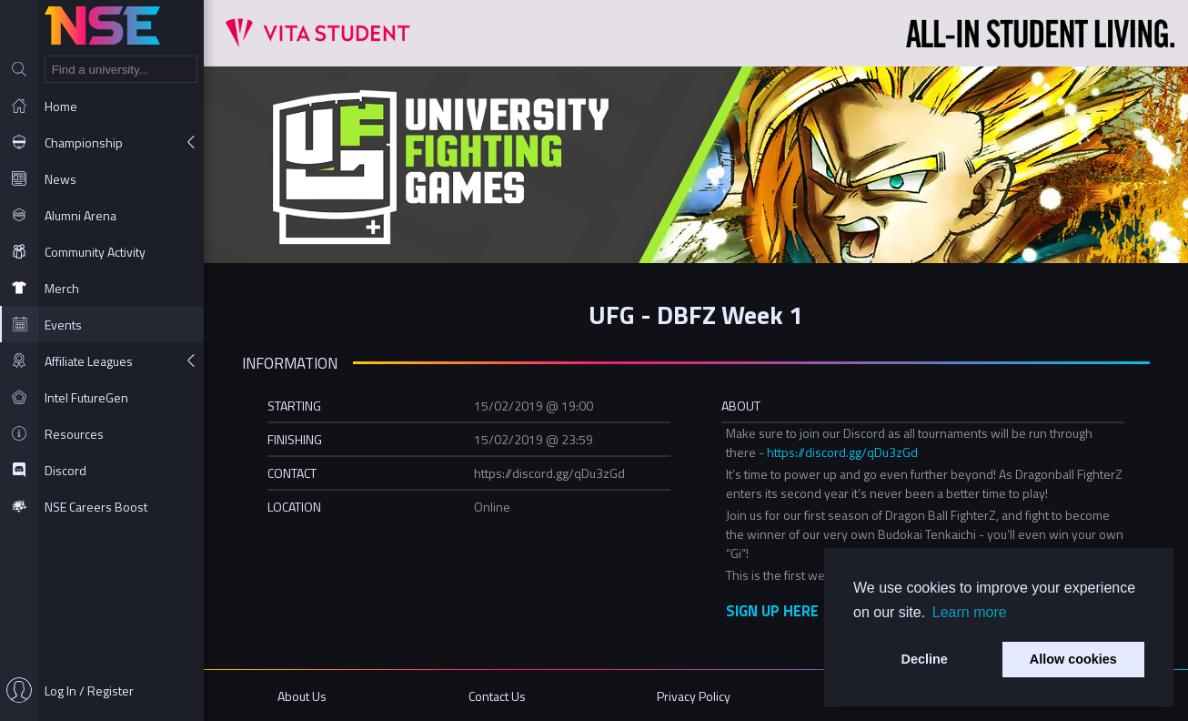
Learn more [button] (969, 612)
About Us (302, 696)
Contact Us (497, 696)
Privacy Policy (693, 696)
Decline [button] (924, 659)
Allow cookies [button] (1073, 659)
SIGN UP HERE (772, 610)
